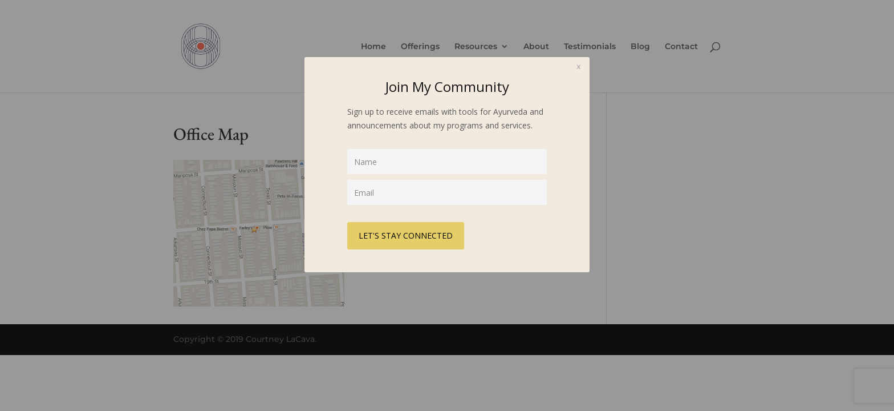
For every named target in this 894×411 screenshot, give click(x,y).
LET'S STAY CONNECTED (406, 235)
